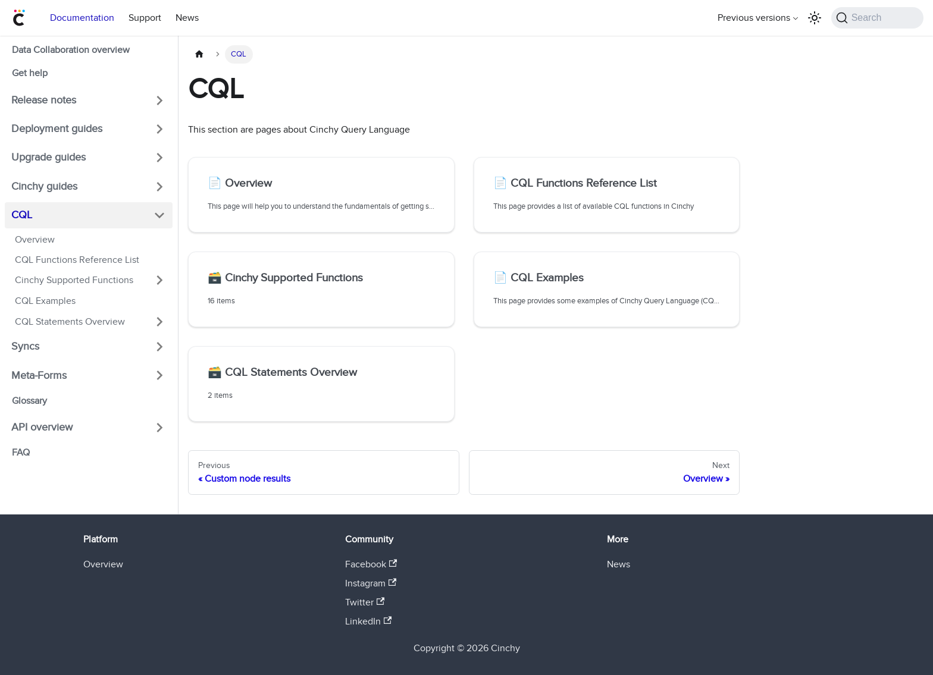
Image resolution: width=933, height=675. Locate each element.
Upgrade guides (48, 157)
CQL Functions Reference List (77, 260)
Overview (35, 240)
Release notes (43, 100)
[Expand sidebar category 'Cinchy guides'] (159, 186)
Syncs (25, 346)
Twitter (364, 602)
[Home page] (199, 54)
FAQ (21, 453)
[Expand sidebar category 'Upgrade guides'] (159, 158)
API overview (42, 427)
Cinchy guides (44, 186)
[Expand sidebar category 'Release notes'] (159, 100)
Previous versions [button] (754, 18)
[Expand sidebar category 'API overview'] (159, 428)
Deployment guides (56, 129)
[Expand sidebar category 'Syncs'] (159, 347)
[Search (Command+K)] (877, 18)
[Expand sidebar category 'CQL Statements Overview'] (159, 321)
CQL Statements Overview (70, 322)
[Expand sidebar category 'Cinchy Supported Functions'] (159, 280)
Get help (30, 73)
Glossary (29, 401)
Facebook (371, 564)
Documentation (82, 18)
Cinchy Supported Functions (74, 280)
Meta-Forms (39, 375)
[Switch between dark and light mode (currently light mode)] (814, 17)
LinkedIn (368, 621)
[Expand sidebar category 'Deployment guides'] (159, 129)
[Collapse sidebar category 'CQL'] (159, 215)
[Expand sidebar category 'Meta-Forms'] (159, 375)
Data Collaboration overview (71, 50)
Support (145, 18)
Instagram (370, 583)
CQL (21, 215)
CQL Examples (45, 301)
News (187, 18)
